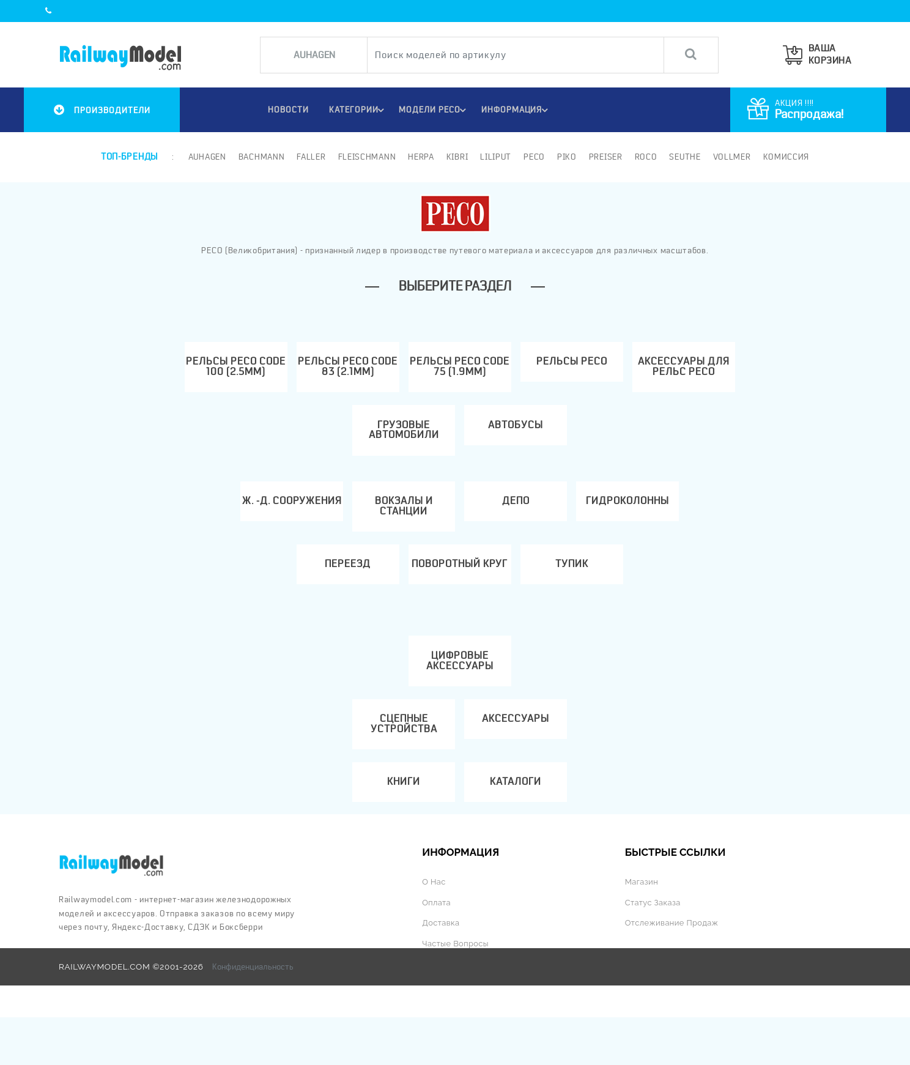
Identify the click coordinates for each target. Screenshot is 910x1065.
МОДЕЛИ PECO (434, 110)
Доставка (441, 971)
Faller (310, 156)
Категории (357, 110)
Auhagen (206, 156)
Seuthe (684, 156)
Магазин (642, 930)
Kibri (456, 156)
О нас (434, 930)
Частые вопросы (456, 991)
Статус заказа (654, 951)
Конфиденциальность (253, 1015)
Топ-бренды (129, 156)
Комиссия (785, 156)
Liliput (495, 156)
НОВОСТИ (284, 109)
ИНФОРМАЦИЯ (517, 110)
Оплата (437, 951)
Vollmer (731, 156)
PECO (533, 156)
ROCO (645, 156)
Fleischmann (366, 156)
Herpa (420, 156)
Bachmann (260, 156)
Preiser (604, 156)
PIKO (565, 156)
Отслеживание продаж (673, 971)
